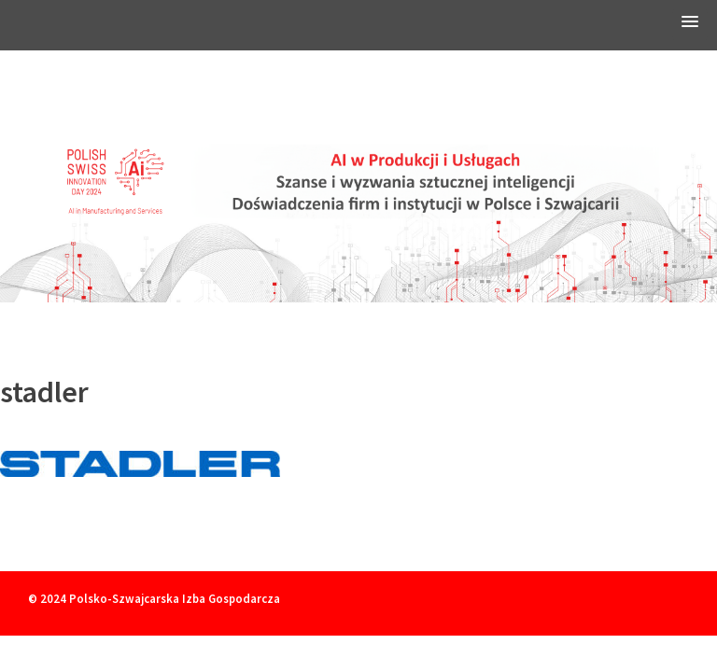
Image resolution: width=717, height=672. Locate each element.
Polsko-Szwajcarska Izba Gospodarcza (174, 598)
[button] (690, 24)
